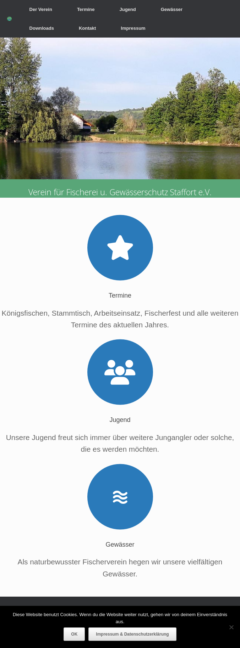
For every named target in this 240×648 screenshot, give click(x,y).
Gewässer (171, 9)
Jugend (127, 9)
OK (74, 634)
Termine (86, 9)
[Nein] (231, 627)
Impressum (133, 28)
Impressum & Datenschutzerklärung (132, 634)
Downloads (41, 28)
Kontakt (87, 28)
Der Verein (40, 9)
